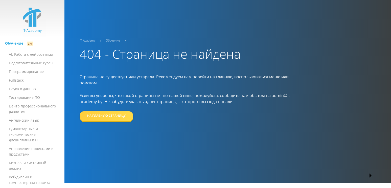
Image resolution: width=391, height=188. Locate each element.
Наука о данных (22, 88)
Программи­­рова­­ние (26, 71)
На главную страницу (106, 116)
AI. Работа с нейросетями (31, 54)
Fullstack (16, 80)
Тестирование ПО (24, 97)
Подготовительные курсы (31, 63)
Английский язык (24, 120)
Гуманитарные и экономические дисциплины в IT (23, 134)
